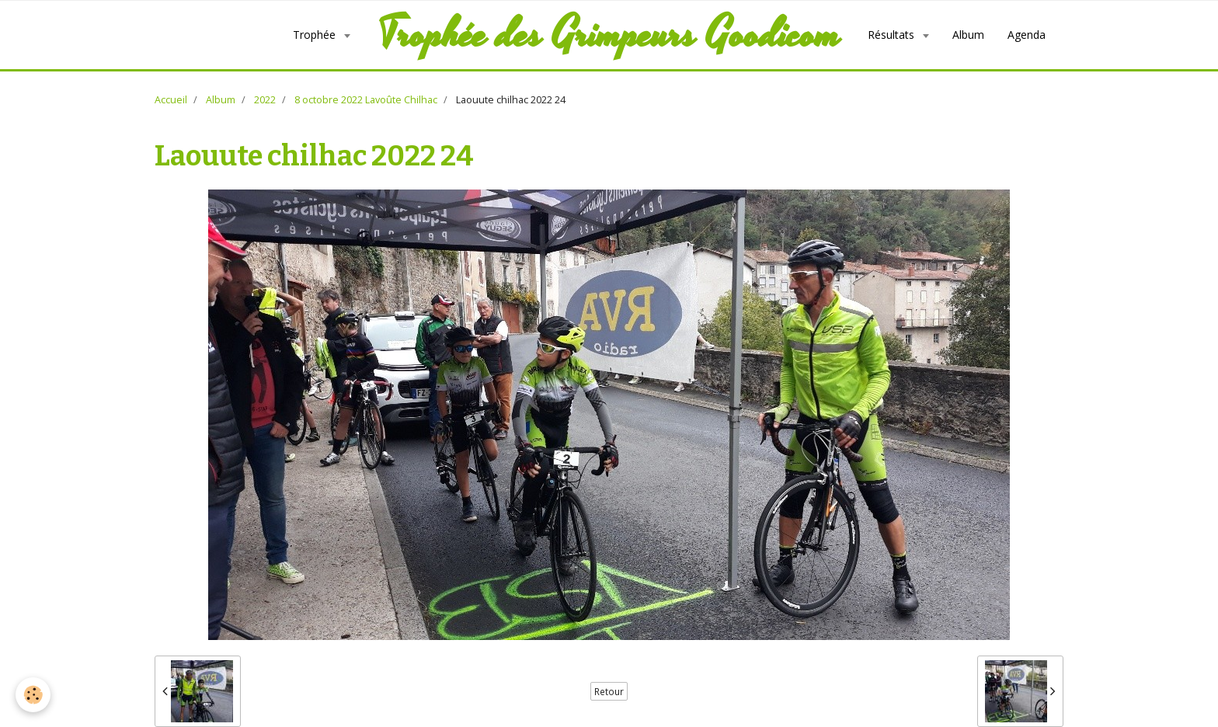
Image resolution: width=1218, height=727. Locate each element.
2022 (265, 99)
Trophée (316, 34)
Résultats (892, 34)
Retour (609, 691)
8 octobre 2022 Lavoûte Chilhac (365, 99)
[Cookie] (33, 694)
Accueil (171, 99)
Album (968, 34)
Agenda (1026, 34)
